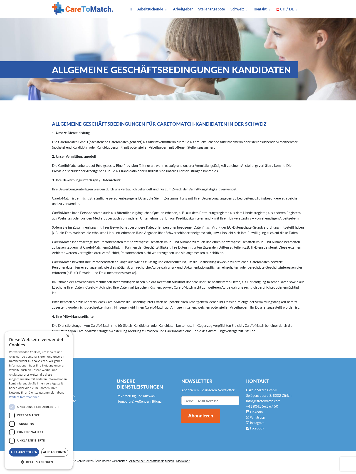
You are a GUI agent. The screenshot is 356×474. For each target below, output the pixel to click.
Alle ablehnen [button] (54, 452)
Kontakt (260, 9)
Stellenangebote (211, 9)
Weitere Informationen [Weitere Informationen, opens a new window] (24, 397)
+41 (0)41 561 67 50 (262, 406)
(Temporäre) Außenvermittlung (139, 401)
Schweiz (237, 9)
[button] (38, 462)
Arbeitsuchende (150, 9)
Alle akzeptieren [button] (24, 452)
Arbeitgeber (183, 9)
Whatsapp (255, 417)
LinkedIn (254, 412)
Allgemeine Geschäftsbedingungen (151, 461)
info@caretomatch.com (263, 401)
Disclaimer (183, 461)
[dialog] (39, 400)
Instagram (255, 423)
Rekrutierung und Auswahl (136, 396)
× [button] (67, 336)
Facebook (255, 428)
